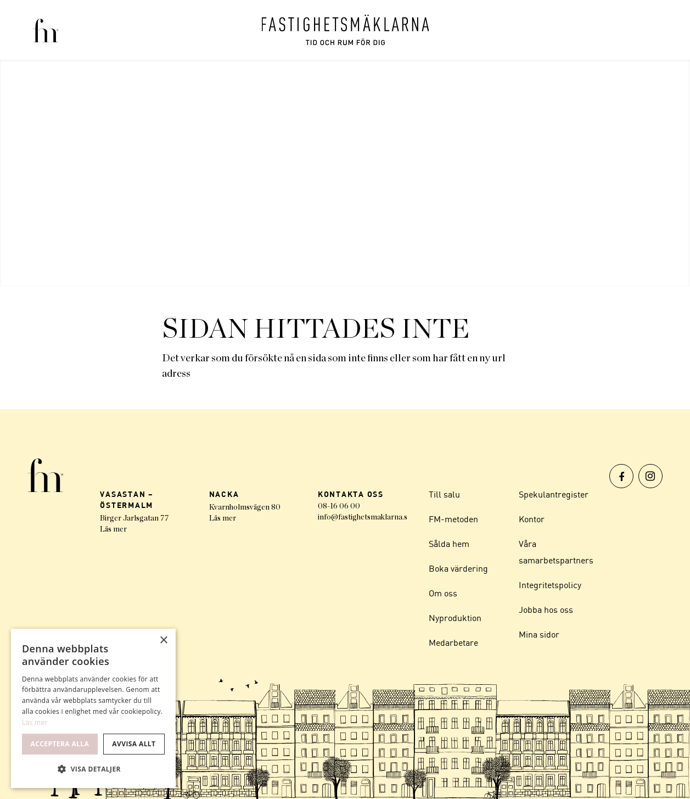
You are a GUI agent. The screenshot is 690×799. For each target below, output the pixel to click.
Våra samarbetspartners (556, 552)
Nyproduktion (455, 617)
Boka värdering (458, 568)
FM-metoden (453, 518)
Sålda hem (449, 543)
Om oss (443, 593)
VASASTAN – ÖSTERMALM (127, 499)
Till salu (444, 494)
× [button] (163, 640)
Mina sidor (539, 634)
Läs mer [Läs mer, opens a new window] (35, 722)
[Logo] (345, 30)
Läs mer (113, 529)
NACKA (224, 494)
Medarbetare (453, 642)
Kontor (532, 518)
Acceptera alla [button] (60, 743)
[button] (93, 769)
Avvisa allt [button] (133, 743)
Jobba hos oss (546, 609)
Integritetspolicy (550, 584)
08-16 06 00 (339, 506)
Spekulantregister (553, 494)
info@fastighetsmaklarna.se (364, 517)
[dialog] (93, 708)
